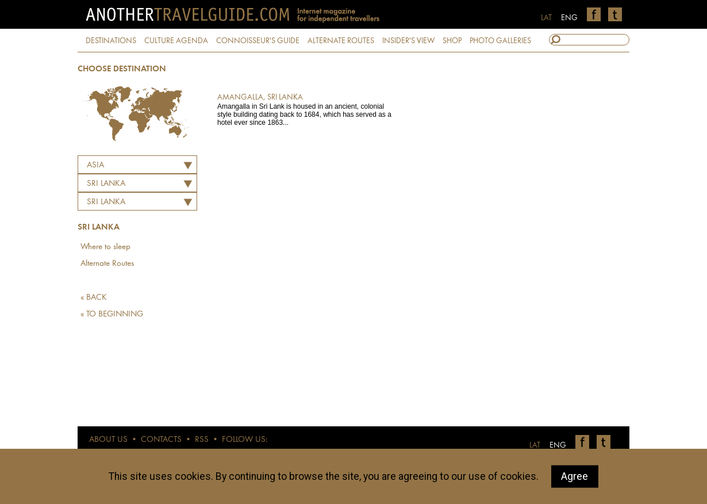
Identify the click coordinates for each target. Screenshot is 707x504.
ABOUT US (108, 440)
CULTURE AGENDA (176, 41)
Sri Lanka (106, 202)
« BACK (93, 297)
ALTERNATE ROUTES (341, 41)
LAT (546, 18)
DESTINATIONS (111, 41)
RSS (202, 440)
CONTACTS (161, 440)
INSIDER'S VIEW (408, 41)
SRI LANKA (106, 184)
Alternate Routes (107, 263)
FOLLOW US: (244, 440)
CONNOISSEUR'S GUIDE (257, 41)
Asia (95, 165)
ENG (569, 18)
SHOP (452, 41)
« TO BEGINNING (111, 314)
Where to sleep (105, 247)
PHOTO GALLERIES (500, 41)
